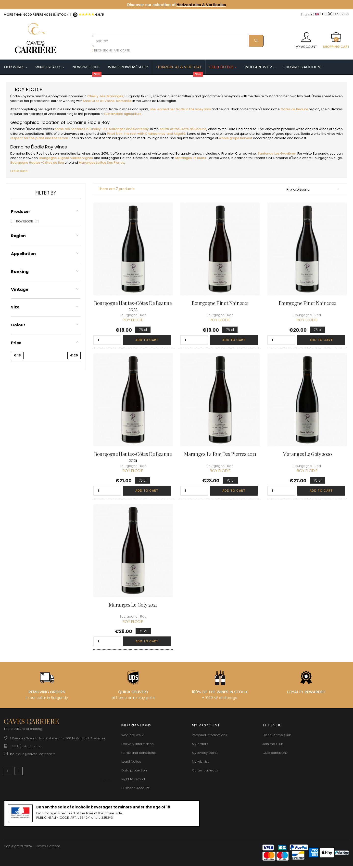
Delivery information (137, 744)
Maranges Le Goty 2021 (133, 604)
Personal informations (209, 735)
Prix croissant (314, 189)
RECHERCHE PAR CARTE (111, 50)
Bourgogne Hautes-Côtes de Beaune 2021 (133, 457)
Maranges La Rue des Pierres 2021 (220, 454)
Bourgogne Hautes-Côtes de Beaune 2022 (133, 306)
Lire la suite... (20, 171)
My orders (200, 744)
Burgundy (132, 96)
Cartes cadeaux (205, 770)
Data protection (134, 770)
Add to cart (146, 340)
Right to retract (133, 779)
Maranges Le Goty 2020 (307, 454)
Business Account (135, 788)
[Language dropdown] (307, 14)
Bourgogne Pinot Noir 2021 (220, 303)
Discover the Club (277, 735)
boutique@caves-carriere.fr (32, 754)
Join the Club (273, 744)
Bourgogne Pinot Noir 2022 (307, 303)
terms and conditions (138, 752)
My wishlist (200, 761)
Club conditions (275, 752)
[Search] (178, 41)
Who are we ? (132, 735)
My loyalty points (205, 752)
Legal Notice (131, 761)
